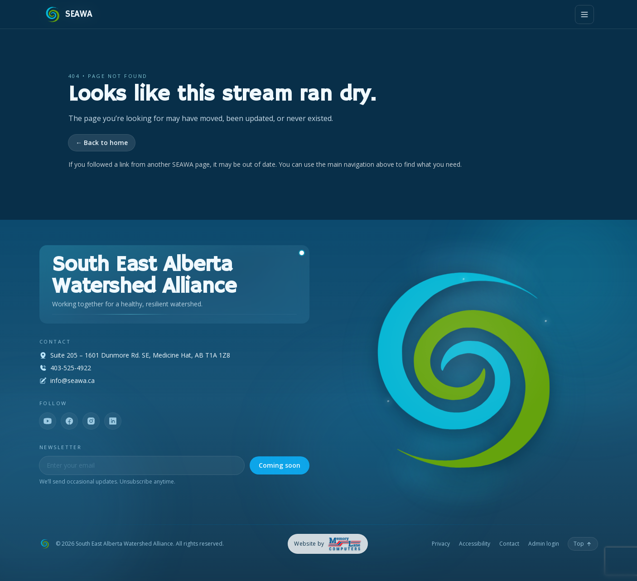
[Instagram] (91, 421)
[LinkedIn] (113, 421)
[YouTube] (47, 421)
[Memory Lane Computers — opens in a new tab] (328, 544)
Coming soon (279, 465)
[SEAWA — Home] (67, 14)
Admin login (543, 543)
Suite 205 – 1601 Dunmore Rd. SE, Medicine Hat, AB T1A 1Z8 (140, 355)
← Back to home (102, 142)
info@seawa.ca (72, 380)
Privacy (441, 543)
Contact (509, 543)
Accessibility (474, 543)
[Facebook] (69, 421)
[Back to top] (583, 543)
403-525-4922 (70, 367)
